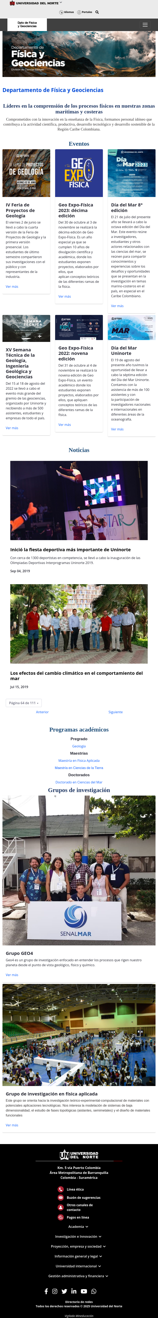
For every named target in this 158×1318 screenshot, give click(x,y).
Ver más (12, 286)
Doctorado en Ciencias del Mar (79, 782)
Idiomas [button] (66, 12)
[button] (97, 12)
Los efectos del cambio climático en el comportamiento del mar (76, 675)
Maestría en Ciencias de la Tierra (79, 768)
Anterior (42, 712)
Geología (79, 746)
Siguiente (116, 712)
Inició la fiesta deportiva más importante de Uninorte (70, 549)
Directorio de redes (79, 1302)
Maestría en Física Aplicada (79, 760)
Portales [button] (84, 12)
